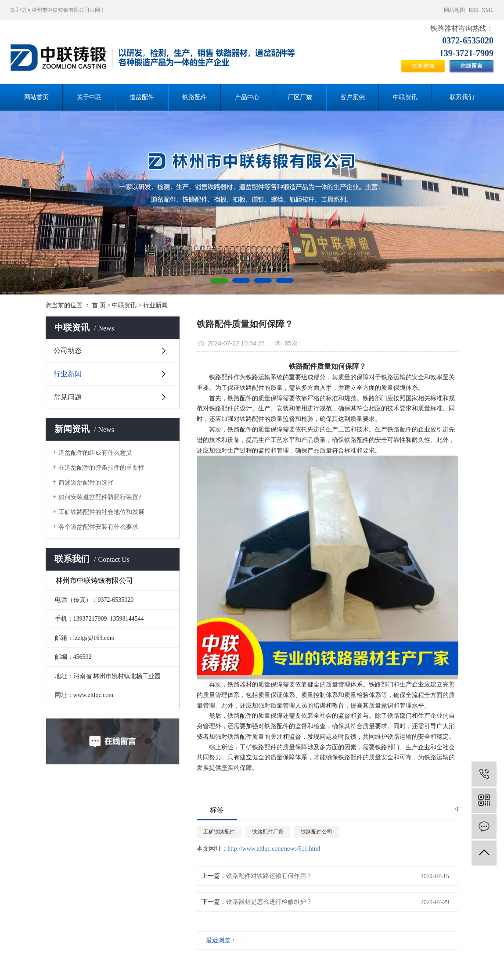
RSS (473, 10)
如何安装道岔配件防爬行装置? (99, 497)
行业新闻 (155, 305)
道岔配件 (142, 97)
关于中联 (89, 97)
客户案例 (352, 97)
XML (487, 10)
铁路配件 (194, 97)
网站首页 (36, 97)
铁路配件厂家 (268, 832)
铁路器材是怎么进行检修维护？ (269, 901)
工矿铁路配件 (219, 832)
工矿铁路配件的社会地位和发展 (101, 512)
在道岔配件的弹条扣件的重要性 (101, 467)
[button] (219, 280)
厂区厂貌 (300, 97)
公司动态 (68, 350)
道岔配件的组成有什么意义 (95, 452)
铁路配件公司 (316, 832)
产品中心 (247, 97)
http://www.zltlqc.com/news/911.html (273, 848)
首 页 (99, 305)
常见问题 (68, 397)
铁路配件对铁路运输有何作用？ (269, 876)
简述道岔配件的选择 (86, 482)
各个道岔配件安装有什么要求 (98, 527)
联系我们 (462, 97)
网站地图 (454, 10)
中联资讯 (405, 97)
